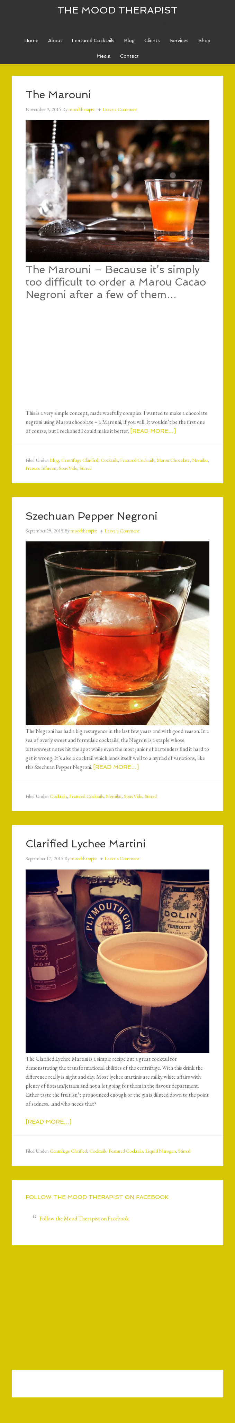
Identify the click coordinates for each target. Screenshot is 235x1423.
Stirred (86, 468)
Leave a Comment (119, 109)
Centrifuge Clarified (79, 460)
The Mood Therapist (117, 10)
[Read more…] (153, 431)
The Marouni (58, 95)
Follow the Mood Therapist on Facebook (97, 1197)
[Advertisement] (117, 354)
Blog (54, 460)
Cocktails (109, 460)
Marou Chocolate (173, 460)
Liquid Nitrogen (160, 1151)
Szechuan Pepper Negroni (91, 516)
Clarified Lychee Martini (86, 844)
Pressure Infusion (41, 468)
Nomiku (200, 460)
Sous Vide (68, 468)
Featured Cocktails (137, 460)
